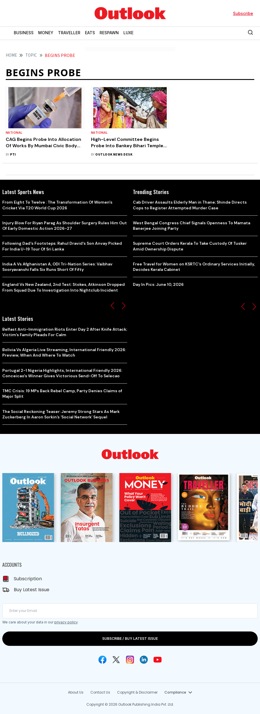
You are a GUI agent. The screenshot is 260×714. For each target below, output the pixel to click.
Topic (31, 55)
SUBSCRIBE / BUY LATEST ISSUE (130, 638)
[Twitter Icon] (116, 659)
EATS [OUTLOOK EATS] (90, 32)
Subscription (28, 578)
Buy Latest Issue (31, 589)
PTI (13, 154)
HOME (11, 55)
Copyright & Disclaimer (137, 692)
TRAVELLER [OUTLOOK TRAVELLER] (69, 32)
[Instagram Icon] (130, 659)
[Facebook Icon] (102, 659)
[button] (112, 305)
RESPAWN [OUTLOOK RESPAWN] (109, 32)
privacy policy (65, 622)
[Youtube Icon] (157, 659)
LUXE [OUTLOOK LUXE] (128, 32)
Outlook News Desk (113, 154)
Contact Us (100, 692)
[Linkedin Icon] (143, 659)
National (14, 132)
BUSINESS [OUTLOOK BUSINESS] (24, 32)
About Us (76, 692)
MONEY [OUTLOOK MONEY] (45, 32)
